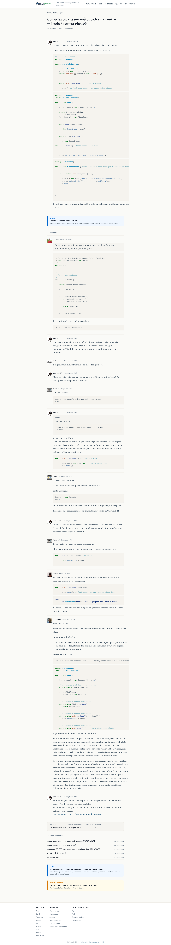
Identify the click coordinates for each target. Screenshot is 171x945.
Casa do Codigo (78, 917)
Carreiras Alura (55, 911)
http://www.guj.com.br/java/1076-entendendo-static (78, 814)
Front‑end (101, 4)
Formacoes (54, 914)
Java (88, 4)
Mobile (110, 4)
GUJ (49, 13)
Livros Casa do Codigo (58, 926)
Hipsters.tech (77, 920)
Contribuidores (94, 942)
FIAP (73, 914)
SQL (116, 4)
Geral (93, 4)
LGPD (102, 942)
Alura (73, 911)
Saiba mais (84, 942)
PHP (125, 4)
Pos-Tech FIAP (55, 923)
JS (121, 4)
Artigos (52, 917)
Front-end (39, 917)
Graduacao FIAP (56, 920)
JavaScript (40, 926)
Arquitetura (40, 935)
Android (132, 4)
